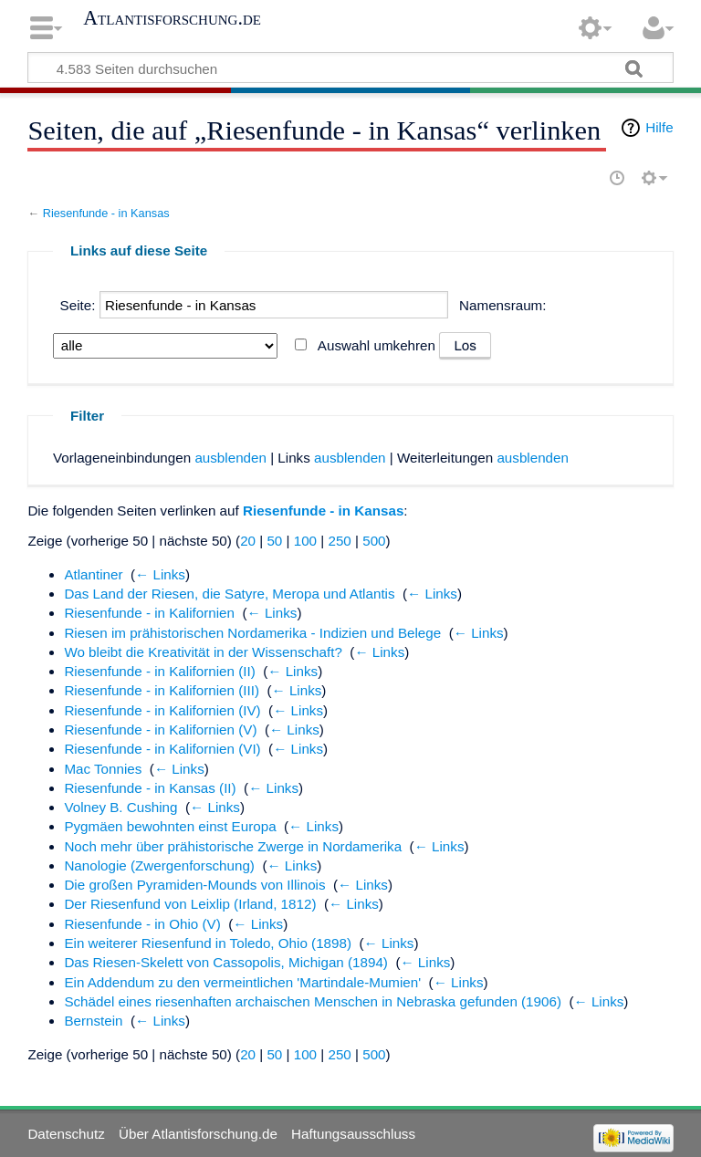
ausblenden (230, 457)
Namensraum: (502, 305)
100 (305, 540)
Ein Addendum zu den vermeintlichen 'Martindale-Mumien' (242, 982)
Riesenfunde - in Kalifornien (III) (161, 690)
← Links (160, 574)
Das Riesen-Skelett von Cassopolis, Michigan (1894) (226, 962)
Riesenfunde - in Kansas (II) (149, 788)
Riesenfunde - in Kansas (106, 213)
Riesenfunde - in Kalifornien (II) (159, 671)
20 (248, 540)
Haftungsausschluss (353, 1133)
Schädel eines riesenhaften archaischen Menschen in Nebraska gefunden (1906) (312, 1001)
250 (339, 540)
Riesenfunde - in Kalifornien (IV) (162, 710)
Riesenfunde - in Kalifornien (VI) (162, 748)
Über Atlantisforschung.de (198, 1133)
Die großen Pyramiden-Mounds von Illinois (194, 884)
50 (274, 540)
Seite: (78, 305)
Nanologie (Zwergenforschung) (159, 865)
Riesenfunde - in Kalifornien (149, 612)
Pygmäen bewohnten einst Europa (170, 826)
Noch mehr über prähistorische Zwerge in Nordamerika (233, 846)
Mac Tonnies (102, 769)
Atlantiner (93, 574)
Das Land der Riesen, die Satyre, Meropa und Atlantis (229, 593)
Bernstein (93, 1020)
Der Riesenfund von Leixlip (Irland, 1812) (190, 904)
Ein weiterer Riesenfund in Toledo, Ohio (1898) (207, 943)
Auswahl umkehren (376, 345)
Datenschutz (65, 1133)
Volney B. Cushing (120, 807)
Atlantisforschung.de (172, 18)
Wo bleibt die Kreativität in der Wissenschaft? (202, 652)
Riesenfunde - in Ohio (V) (142, 924)
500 (373, 540)
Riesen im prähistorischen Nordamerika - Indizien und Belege (252, 633)
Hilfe (659, 127)
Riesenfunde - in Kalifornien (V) (160, 729)
